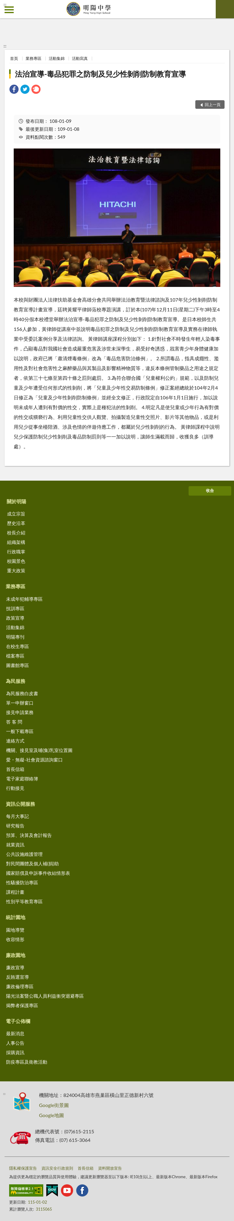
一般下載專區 (20, 731)
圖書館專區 (17, 665)
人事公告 (15, 1043)
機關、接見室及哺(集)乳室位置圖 (39, 750)
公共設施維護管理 (24, 854)
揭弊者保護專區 (22, 1005)
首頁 (14, 58)
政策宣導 (15, 618)
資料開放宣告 (110, 1168)
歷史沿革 (16, 523)
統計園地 (15, 917)
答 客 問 (14, 721)
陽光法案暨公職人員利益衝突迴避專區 (45, 996)
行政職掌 (16, 551)
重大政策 (16, 570)
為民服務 (15, 681)
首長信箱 (15, 769)
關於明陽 (16, 501)
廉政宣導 (15, 967)
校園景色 (16, 561)
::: (4, 4)
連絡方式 (15, 740)
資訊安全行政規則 (57, 1168)
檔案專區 (15, 655)
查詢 (225, 9)
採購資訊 (15, 1052)
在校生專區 (17, 646)
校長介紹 (16, 532)
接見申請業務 (20, 712)
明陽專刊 (15, 637)
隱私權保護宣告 (23, 1168)
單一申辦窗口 (20, 703)
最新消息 (15, 1033)
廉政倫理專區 (20, 986)
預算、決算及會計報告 (29, 835)
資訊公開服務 (20, 804)
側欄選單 (9, 9)
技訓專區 (15, 608)
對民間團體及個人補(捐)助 (32, 863)
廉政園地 (15, 955)
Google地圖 (51, 1115)
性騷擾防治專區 (22, 882)
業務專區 (33, 58)
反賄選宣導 (17, 977)
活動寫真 (80, 58)
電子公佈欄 (18, 1021)
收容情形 (15, 939)
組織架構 (16, 542)
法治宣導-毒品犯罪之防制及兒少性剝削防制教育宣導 (100, 73)
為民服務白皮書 (22, 693)
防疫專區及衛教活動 (26, 1062)
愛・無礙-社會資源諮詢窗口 (34, 759)
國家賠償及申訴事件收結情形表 (38, 873)
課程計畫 (15, 892)
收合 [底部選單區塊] (210, 490)
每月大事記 (17, 816)
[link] (14, 90)
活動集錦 (57, 58)
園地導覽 (15, 930)
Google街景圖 (54, 1105)
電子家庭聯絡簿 (22, 778)
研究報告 (15, 825)
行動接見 (15, 788)
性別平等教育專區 (24, 901)
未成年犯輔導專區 (24, 599)
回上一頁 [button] (213, 104)
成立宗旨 (16, 513)
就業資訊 (15, 844)
